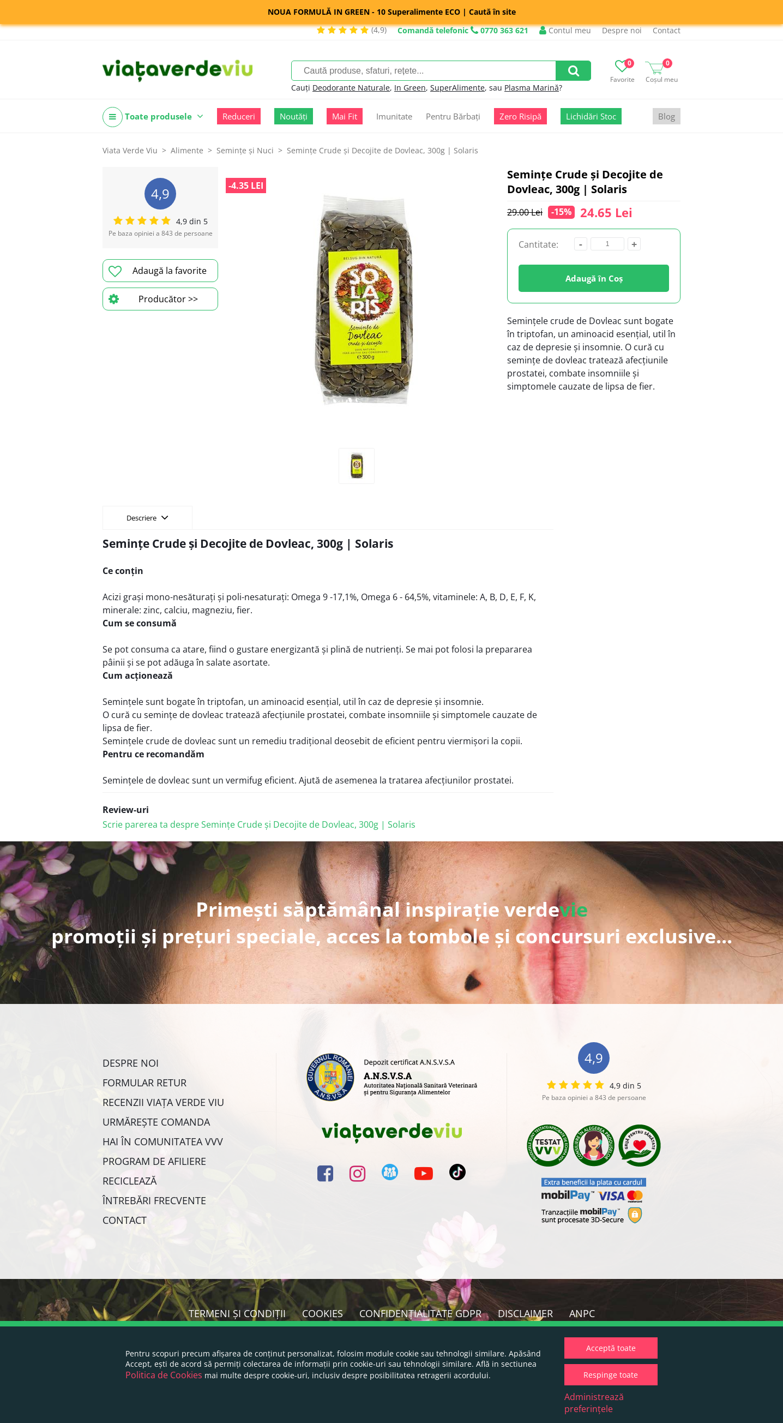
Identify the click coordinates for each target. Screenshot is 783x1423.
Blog (666, 116)
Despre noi (622, 30)
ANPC (582, 1313)
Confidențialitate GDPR (420, 1313)
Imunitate (394, 116)
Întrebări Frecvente (154, 1200)
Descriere (147, 517)
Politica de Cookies (163, 1375)
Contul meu (565, 30)
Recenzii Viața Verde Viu (163, 1102)
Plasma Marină (531, 87)
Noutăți (294, 116)
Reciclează (129, 1180)
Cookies (322, 1313)
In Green (410, 87)
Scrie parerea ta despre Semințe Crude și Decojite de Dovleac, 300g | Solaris (259, 824)
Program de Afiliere (154, 1161)
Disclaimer (525, 1313)
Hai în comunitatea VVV (163, 1141)
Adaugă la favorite (158, 271)
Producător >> (153, 299)
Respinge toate (610, 1375)
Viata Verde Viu (130, 150)
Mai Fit (344, 116)
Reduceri (238, 116)
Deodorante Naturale (351, 87)
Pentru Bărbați (453, 116)
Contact (666, 30)
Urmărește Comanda (156, 1121)
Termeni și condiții (237, 1313)
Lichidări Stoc (591, 116)
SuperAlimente (457, 87)
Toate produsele (153, 117)
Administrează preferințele (594, 1403)
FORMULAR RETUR (144, 1082)
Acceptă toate (611, 1348)
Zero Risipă (520, 116)
